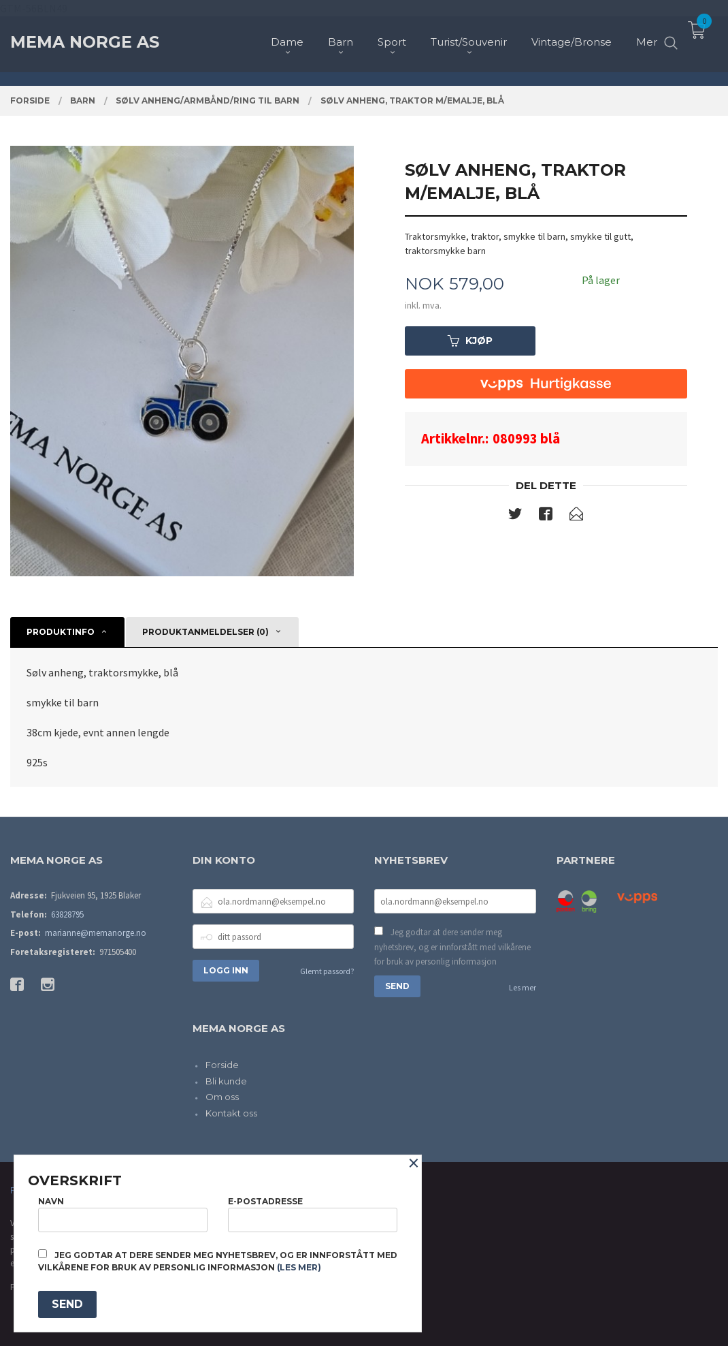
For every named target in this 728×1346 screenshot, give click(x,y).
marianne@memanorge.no (95, 933)
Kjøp (470, 340)
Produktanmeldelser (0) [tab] (205, 632)
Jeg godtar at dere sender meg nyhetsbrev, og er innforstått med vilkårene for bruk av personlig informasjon (452, 946)
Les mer (522, 987)
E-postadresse (312, 1214)
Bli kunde (226, 1081)
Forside (222, 1064)
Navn (123, 1214)
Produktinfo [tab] (61, 632)
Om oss (222, 1096)
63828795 (67, 914)
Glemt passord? (327, 971)
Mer (646, 34)
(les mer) (299, 1267)
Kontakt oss (231, 1113)
